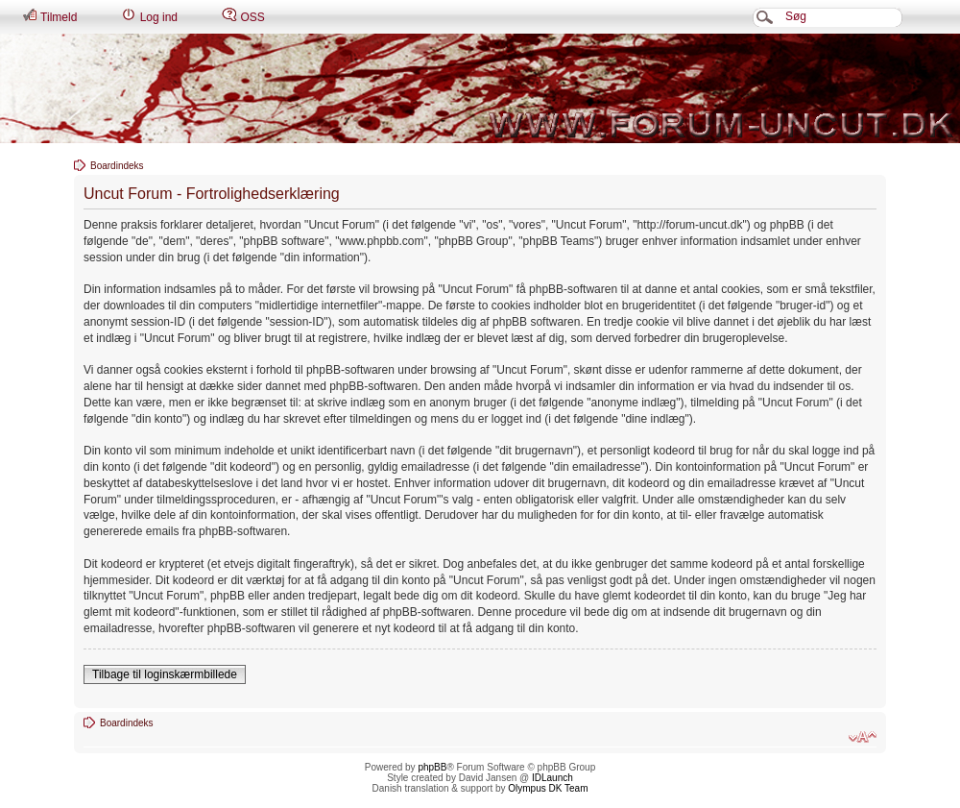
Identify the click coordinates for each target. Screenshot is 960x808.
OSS (243, 16)
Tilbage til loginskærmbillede (164, 674)
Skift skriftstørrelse (862, 737)
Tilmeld (49, 16)
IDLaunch (552, 777)
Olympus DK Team (548, 788)
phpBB (432, 767)
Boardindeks (117, 165)
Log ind (149, 16)
